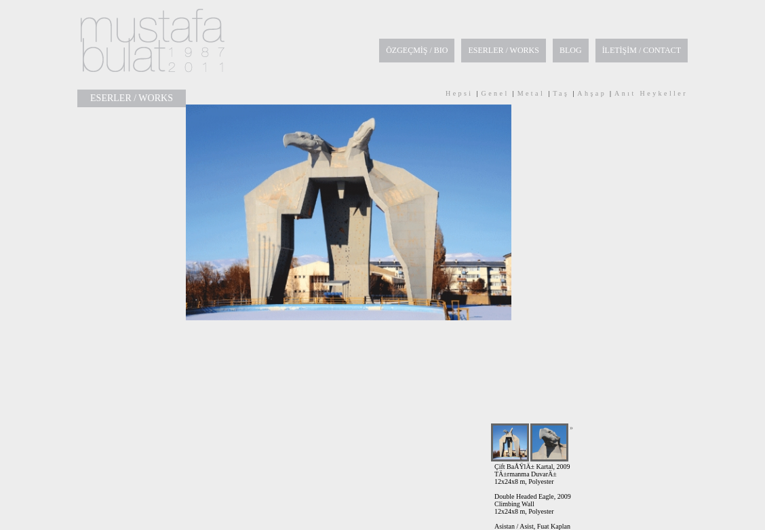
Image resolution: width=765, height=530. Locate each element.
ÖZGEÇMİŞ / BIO (417, 50)
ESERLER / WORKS (503, 50)
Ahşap (591, 93)
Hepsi (459, 93)
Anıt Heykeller (651, 93)
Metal (531, 93)
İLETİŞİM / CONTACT (641, 50)
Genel (495, 93)
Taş (561, 93)
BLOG (571, 50)
